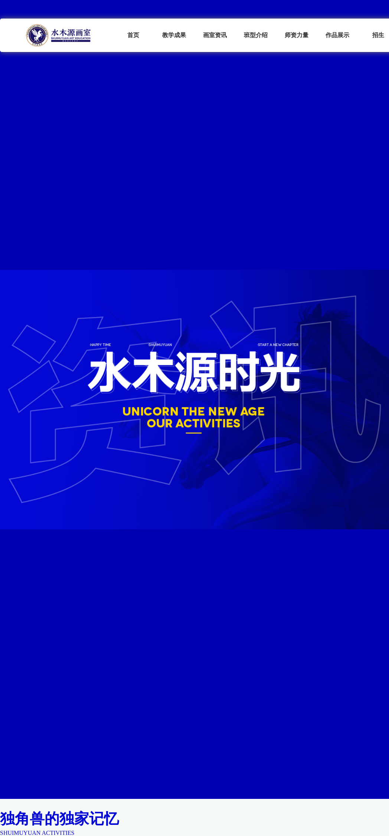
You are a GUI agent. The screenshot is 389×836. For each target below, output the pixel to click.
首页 (133, 35)
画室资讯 (215, 35)
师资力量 (296, 35)
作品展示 (337, 35)
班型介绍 (256, 35)
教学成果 (174, 35)
